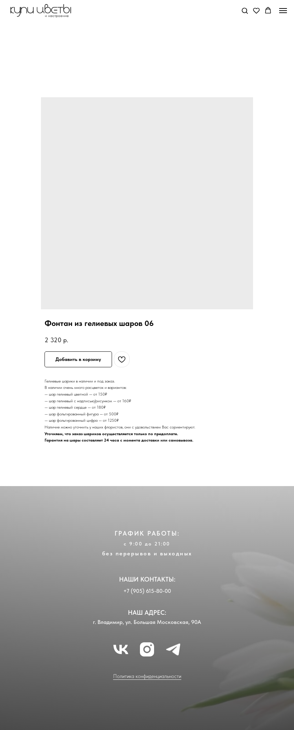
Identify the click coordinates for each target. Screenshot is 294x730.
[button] (244, 10)
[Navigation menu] (283, 10)
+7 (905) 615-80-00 (147, 591)
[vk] (121, 649)
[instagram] (147, 649)
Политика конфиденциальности (147, 676)
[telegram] (173, 649)
